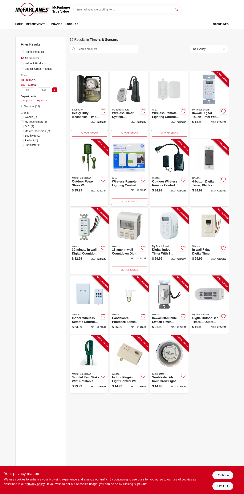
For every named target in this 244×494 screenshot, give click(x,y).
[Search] (176, 9)
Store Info (221, 24)
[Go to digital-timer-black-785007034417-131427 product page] (209, 172)
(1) (33, 135)
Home (19, 24)
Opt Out (222, 486)
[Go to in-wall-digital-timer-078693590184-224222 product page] (209, 241)
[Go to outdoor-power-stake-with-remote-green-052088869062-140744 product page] (89, 172)
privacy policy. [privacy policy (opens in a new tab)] (35, 484)
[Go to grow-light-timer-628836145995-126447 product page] (169, 364)
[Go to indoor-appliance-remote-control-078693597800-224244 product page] (89, 305)
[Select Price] (54, 89)
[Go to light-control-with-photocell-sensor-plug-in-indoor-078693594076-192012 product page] (129, 364)
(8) (31, 116)
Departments (35, 24)
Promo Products (34, 52)
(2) (29, 126)
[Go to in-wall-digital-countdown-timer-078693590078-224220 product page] (89, 241)
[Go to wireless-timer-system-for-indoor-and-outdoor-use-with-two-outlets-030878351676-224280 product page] (129, 104)
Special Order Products (38, 69)
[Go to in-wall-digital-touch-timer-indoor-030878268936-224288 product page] (209, 104)
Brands (56, 24)
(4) (36, 121)
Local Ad (71, 24)
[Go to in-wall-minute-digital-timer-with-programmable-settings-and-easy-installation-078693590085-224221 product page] (129, 241)
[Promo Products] (22, 51)
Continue (223, 475)
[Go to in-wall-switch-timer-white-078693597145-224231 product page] (169, 305)
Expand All (41, 100)
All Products (32, 58)
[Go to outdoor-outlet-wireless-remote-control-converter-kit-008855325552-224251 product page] (169, 172)
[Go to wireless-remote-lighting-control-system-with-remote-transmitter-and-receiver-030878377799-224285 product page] (129, 172)
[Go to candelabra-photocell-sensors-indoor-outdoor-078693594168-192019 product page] (129, 305)
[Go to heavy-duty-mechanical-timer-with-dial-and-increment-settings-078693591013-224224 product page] (89, 104)
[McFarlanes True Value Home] (32, 9)
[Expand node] (22, 106)
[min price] (27, 89)
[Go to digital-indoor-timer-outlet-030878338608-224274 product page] (169, 241)
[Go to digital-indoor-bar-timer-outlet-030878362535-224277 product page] (209, 305)
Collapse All (27, 100)
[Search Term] (126, 9)
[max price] (43, 89)
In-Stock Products (35, 63)
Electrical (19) (32, 106)
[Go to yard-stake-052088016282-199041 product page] (89, 364)
